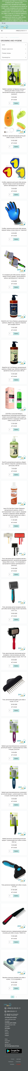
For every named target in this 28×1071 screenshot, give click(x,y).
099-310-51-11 (11, 1011)
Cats (6, 37)
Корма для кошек (11, 1017)
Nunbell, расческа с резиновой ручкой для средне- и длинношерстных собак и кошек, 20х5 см (14, 840)
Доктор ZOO (8, 1044)
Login (3, 23)
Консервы (7, 1021)
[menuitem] (4, 27)
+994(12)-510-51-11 (21, 30)
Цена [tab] (3, 44)
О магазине (18, 1061)
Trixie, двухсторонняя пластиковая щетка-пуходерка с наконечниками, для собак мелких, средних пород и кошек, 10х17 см (14, 655)
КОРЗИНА (19, 1064)
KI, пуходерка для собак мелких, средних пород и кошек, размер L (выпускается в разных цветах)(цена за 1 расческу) (14, 276)
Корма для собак (10, 1023)
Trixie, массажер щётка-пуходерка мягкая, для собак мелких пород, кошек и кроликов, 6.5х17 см (14, 608)
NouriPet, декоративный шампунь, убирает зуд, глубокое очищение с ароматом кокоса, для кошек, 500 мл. (14, 463)
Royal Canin (7, 1040)
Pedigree (7, 1035)
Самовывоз (10, 1061)
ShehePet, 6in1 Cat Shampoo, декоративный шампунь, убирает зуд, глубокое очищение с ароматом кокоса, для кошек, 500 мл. (14, 369)
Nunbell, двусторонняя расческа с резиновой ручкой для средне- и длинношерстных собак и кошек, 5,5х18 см (14, 747)
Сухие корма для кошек (10, 1019)
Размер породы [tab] (6, 53)
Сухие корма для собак (10, 1024)
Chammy (7, 1033)
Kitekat (6, 1030)
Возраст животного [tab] (7, 49)
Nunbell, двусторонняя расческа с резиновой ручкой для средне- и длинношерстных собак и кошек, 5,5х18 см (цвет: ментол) (14, 794)
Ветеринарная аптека (12, 1046)
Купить (16, 103)
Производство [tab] (6, 57)
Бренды (7, 1028)
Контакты (12, 1064)
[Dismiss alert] (26, 1)
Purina (6, 1039)
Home (2, 37)
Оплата (12, 1059)
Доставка (19, 1059)
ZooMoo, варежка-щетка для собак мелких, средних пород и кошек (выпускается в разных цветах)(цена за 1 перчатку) (14, 183)
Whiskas (7, 1042)
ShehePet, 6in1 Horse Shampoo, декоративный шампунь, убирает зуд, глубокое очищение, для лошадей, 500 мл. (14, 322)
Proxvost (7, 1032)
